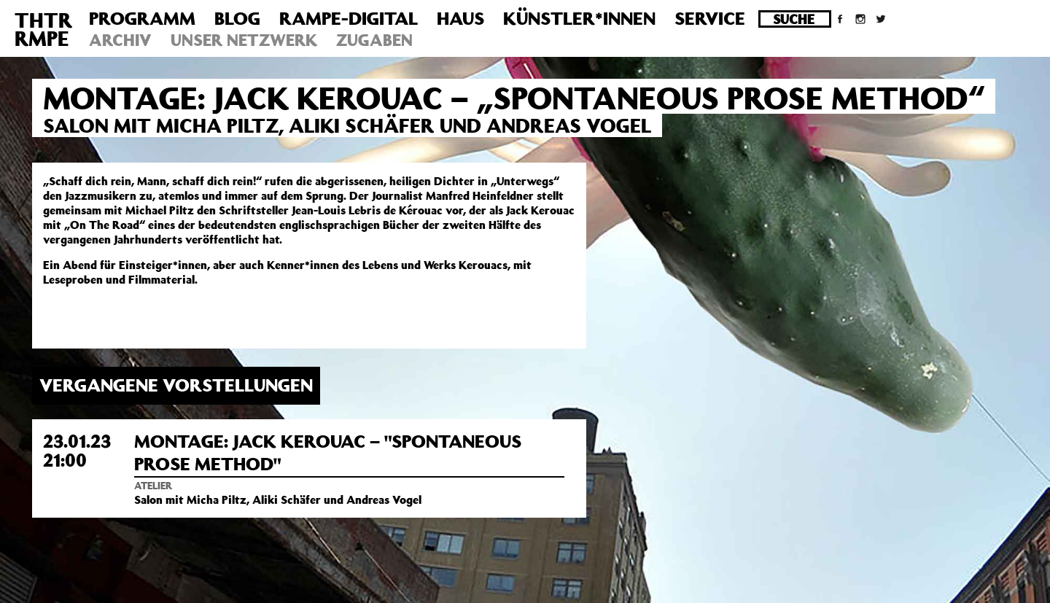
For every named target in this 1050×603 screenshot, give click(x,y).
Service (709, 18)
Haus (460, 18)
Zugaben (374, 39)
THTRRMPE (43, 29)
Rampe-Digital (348, 18)
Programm (142, 18)
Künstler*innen (579, 18)
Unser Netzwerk (244, 39)
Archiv (120, 39)
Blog (237, 18)
